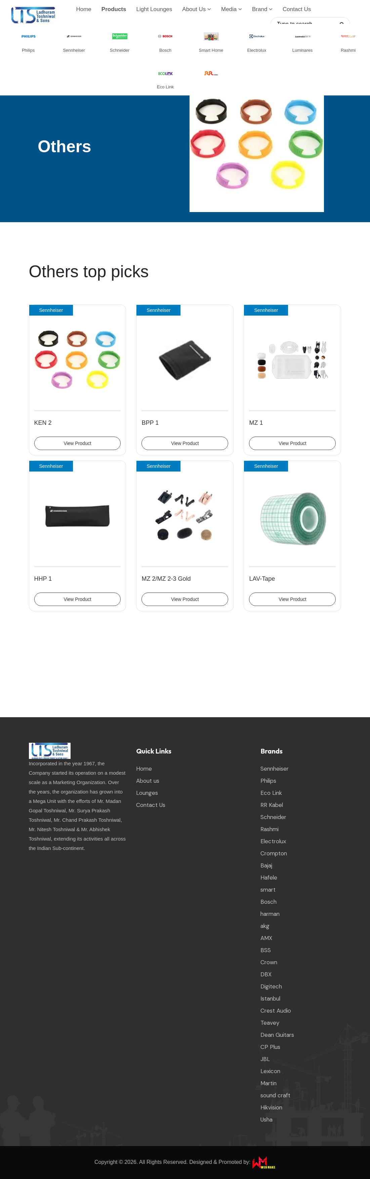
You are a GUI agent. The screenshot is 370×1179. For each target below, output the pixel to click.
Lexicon (270, 1071)
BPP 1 (150, 422)
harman (270, 914)
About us (147, 781)
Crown (268, 962)
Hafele (268, 878)
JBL (265, 1059)
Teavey (269, 1023)
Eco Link (271, 793)
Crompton (273, 853)
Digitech (271, 986)
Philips (268, 781)
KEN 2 (43, 422)
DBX (266, 974)
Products (113, 9)
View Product (77, 443)
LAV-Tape (262, 579)
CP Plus (270, 1047)
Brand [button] (262, 9)
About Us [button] (196, 9)
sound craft (275, 1095)
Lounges (147, 793)
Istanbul (270, 999)
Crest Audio (275, 1011)
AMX (266, 938)
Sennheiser (274, 769)
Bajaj (266, 865)
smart (268, 890)
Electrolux (273, 841)
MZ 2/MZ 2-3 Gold (166, 579)
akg (265, 926)
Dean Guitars (277, 1035)
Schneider (273, 817)
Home (83, 9)
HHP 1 (43, 579)
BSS (265, 950)
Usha (266, 1120)
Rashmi (269, 829)
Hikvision (271, 1107)
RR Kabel (271, 805)
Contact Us (297, 9)
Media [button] (231, 9)
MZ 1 (256, 422)
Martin (268, 1083)
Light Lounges (154, 9)
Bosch (268, 902)
